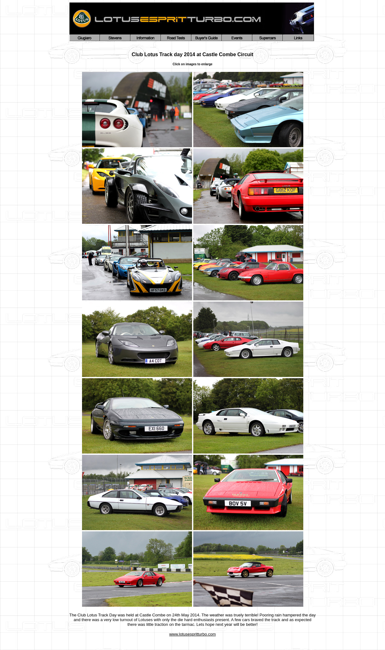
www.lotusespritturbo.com (192, 634)
